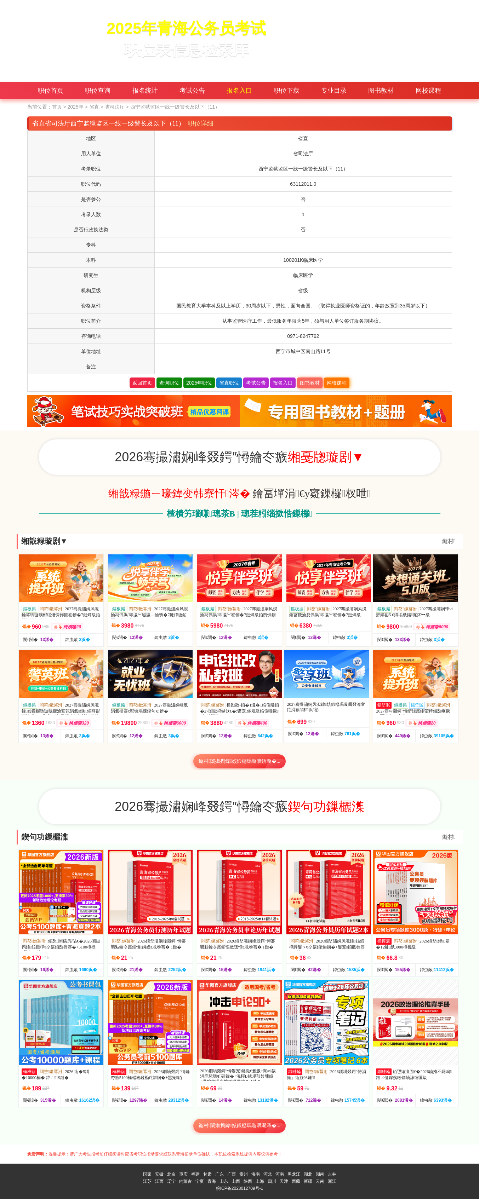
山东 (223, 1181)
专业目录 (334, 90)
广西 (231, 1174)
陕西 (248, 1181)
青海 (211, 1181)
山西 (236, 1181)
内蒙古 (185, 1181)
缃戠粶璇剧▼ (44, 541)
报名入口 (239, 90)
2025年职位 (199, 383)
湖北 (308, 1174)
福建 (195, 1174)
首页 (57, 107)
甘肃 (207, 1174)
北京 (171, 1174)
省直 (94, 107)
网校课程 (428, 90)
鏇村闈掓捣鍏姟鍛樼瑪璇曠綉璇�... (239, 761)
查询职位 (169, 383)
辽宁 (171, 1181)
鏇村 (449, 541)
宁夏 (199, 1181)
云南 (320, 1181)
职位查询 (97, 90)
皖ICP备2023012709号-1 (239, 1188)
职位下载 (287, 90)
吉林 (332, 1174)
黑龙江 (293, 1174)
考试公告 (192, 90)
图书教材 (381, 90)
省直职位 (229, 383)
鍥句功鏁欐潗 (44, 836)
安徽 (159, 1174)
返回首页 (142, 383)
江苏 (147, 1181)
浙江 (332, 1181)
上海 (260, 1181)
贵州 (243, 1174)
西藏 (296, 1181)
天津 (284, 1181)
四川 (272, 1181)
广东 (219, 1174)
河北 (267, 1174)
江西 (159, 1181)
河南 (279, 1174)
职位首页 (50, 90)
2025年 (75, 107)
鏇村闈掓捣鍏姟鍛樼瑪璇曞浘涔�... (239, 1125)
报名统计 (145, 90)
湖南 (320, 1174)
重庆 (183, 1174)
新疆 (308, 1181)
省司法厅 (115, 107)
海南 (255, 1174)
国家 (147, 1174)
